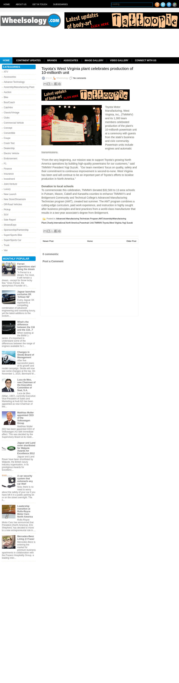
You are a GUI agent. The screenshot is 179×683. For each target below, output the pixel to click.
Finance (8, 168)
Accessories (10, 77)
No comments (79, 78)
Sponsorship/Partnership (16, 230)
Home (7, 4)
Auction (7, 92)
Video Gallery (119, 60)
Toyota (106, 223)
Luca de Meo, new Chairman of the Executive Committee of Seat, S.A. (26, 385)
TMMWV (98, 223)
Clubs (7, 117)
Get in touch (39, 4)
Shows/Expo (10, 225)
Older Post (131, 241)
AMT (101, 218)
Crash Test (9, 143)
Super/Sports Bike (13, 235)
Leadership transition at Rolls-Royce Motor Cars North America (25, 511)
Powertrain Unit (87, 223)
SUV (6, 214)
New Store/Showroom (15, 199)
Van (6, 250)
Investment (9, 179)
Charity (50, 223)
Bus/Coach (9, 102)
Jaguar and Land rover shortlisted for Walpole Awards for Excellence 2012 (26, 448)
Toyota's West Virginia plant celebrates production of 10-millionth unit (87, 70)
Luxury (7, 189)
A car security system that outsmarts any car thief (25, 480)
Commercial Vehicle (14, 122)
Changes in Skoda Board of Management (25, 355)
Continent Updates (28, 60)
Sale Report (10, 219)
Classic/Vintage (11, 112)
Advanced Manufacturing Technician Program (77, 218)
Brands (52, 60)
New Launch (10, 194)
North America (72, 223)
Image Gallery (94, 60)
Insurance (9, 173)
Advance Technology (14, 82)
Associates (70, 60)
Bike (6, 97)
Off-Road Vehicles (13, 204)
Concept (8, 128)
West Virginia (115, 223)
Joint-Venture (10, 184)
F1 (5, 163)
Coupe (7, 138)
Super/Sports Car (12, 240)
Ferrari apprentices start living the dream (26, 267)
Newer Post (48, 241)
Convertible (9, 133)
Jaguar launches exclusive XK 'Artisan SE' (26, 294)
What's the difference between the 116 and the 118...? (26, 326)
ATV (6, 71)
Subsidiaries (60, 4)
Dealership (9, 148)
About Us (21, 4)
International (59, 223)
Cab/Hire (8, 107)
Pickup (7, 209)
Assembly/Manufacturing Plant (19, 87)
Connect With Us (145, 60)
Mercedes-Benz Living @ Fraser (25, 537)
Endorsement (10, 158)
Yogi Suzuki (127, 223)
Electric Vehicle (11, 153)
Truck (6, 245)
